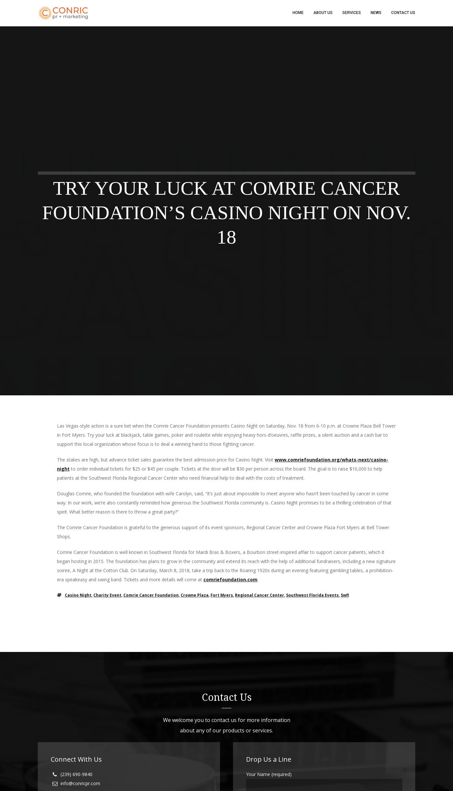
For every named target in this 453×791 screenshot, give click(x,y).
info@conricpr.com (80, 784)
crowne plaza (195, 595)
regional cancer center (259, 595)
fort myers (222, 595)
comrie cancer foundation (151, 595)
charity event (107, 595)
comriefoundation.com (230, 580)
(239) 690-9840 (76, 774)
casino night (78, 595)
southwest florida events (312, 595)
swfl (345, 595)
